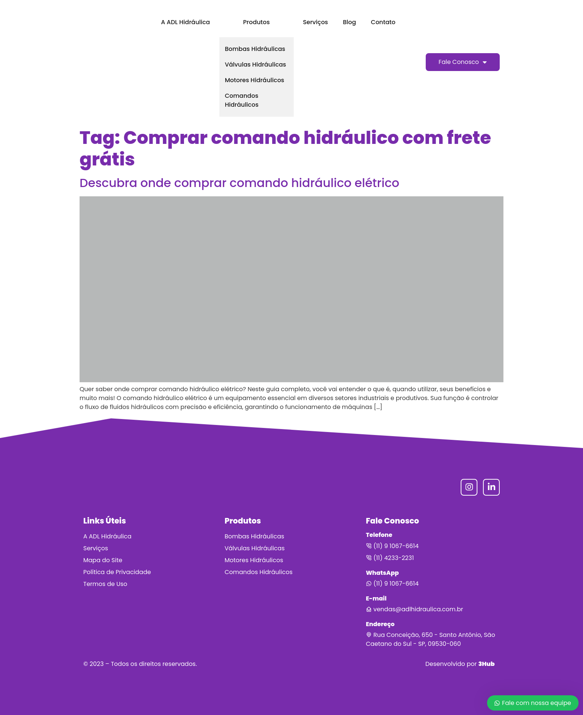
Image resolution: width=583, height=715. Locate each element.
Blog (349, 22)
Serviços (315, 22)
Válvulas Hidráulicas (255, 64)
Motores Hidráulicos (254, 80)
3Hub (486, 664)
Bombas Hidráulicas (255, 49)
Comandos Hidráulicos (242, 100)
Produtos (256, 22)
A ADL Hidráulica (185, 22)
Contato (383, 22)
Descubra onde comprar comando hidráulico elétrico (239, 182)
